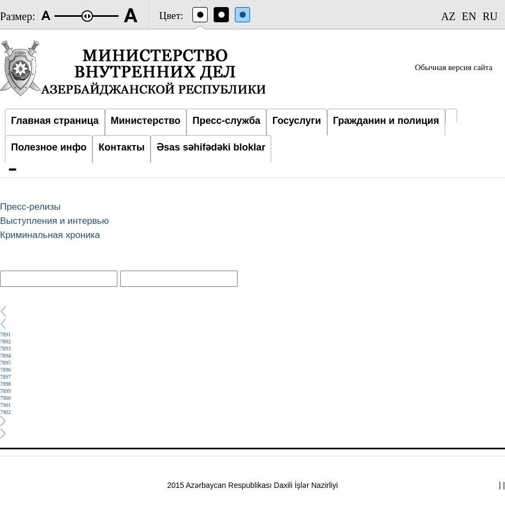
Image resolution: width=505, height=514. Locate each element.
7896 (5, 370)
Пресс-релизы (30, 207)
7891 (5, 334)
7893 (5, 349)
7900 (5, 398)
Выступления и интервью (54, 221)
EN (469, 16)
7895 (5, 363)
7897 (5, 377)
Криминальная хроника (50, 235)
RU (490, 16)
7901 (5, 405)
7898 (5, 384)
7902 (5, 412)
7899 (5, 391)
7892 (5, 341)
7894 (5, 356)
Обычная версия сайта (453, 67)
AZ (448, 16)
